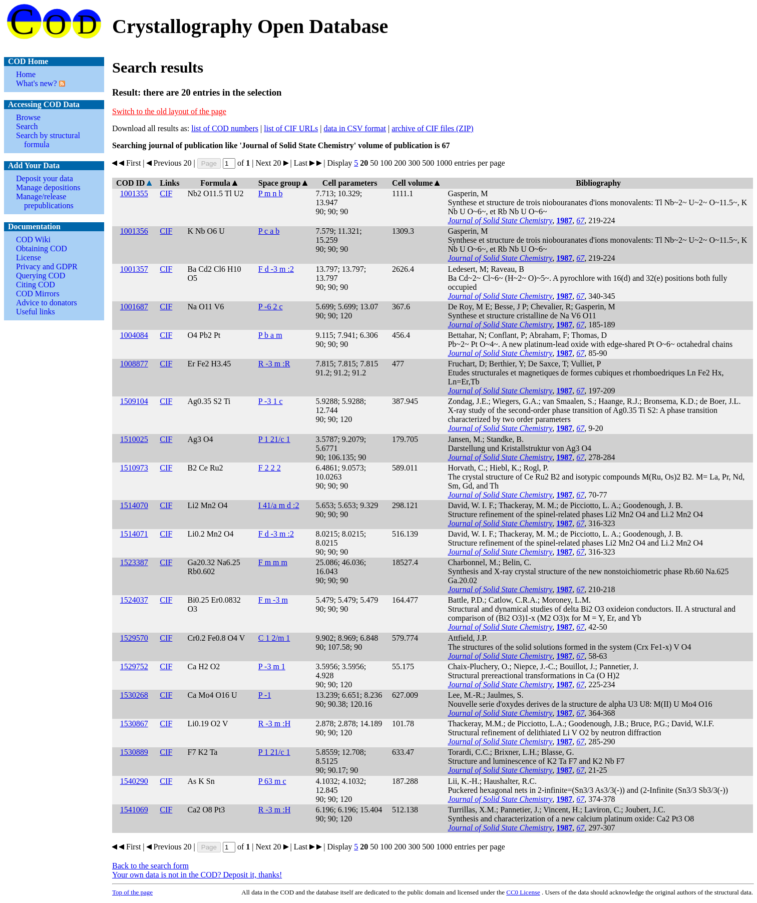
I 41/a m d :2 (278, 505)
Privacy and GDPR (47, 266)
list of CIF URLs (291, 128)
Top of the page (132, 892)
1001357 (134, 269)
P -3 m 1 (271, 666)
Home (26, 74)
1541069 (134, 809)
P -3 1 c (270, 401)
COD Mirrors (38, 293)
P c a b (269, 231)
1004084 (134, 335)
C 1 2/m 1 (274, 638)
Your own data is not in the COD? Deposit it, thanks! (197, 874)
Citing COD (35, 284)
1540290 (134, 781)
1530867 (134, 723)
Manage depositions (48, 187)
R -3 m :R (274, 363)
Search (27, 126)
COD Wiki (33, 239)
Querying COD (40, 275)
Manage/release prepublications (45, 201)
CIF (166, 193)
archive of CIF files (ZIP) (433, 128)
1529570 (134, 638)
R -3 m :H (274, 723)
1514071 (134, 534)
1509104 (134, 401)
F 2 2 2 (269, 468)
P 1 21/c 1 (274, 439)
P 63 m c (272, 781)
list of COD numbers (224, 128)
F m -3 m (273, 600)
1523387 (134, 562)
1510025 (134, 439)
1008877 (134, 363)
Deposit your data (44, 178)
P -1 (264, 695)
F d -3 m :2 (276, 269)
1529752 (134, 666)
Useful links (35, 311)
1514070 (134, 505)
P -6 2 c (270, 306)
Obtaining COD (41, 248)
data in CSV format (354, 128)
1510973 (134, 468)
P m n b (270, 193)
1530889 (134, 752)
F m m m (272, 562)
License (28, 257)
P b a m (270, 335)
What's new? (36, 83)
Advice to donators (46, 302)
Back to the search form (150, 865)
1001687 (134, 306)
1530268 (134, 695)
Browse (28, 117)
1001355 (134, 193)
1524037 (134, 600)
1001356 (134, 231)
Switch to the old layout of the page (169, 111)
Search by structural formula (48, 140)
